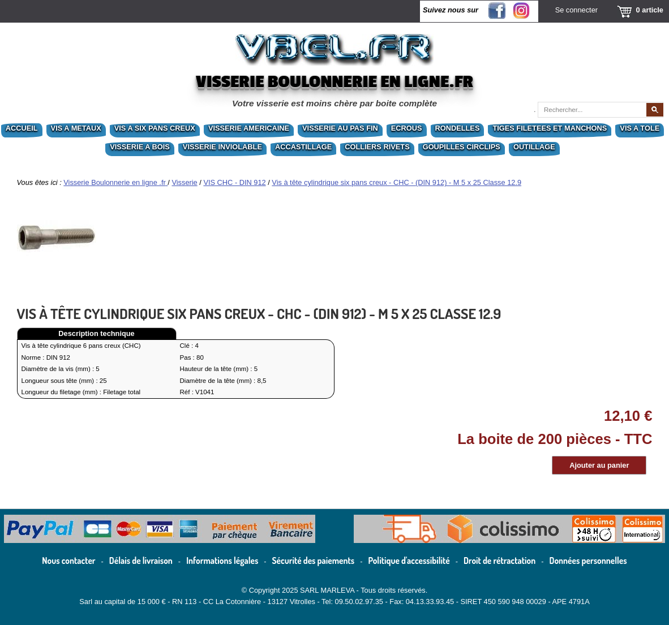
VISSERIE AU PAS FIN (340, 128)
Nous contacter (68, 560)
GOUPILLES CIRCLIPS (461, 147)
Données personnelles (588, 560)
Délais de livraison (141, 560)
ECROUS (406, 128)
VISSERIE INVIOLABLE (222, 147)
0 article (649, 10)
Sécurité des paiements (313, 560)
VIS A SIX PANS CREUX (154, 128)
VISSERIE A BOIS (140, 147)
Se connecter (576, 10)
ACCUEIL (22, 128)
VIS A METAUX (76, 128)
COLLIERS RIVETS (377, 147)
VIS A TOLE (639, 128)
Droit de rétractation (499, 560)
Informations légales (222, 560)
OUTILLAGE (534, 147)
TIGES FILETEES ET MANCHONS (549, 128)
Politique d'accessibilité (409, 560)
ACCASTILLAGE (303, 147)
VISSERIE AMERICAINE (248, 128)
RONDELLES (457, 128)
